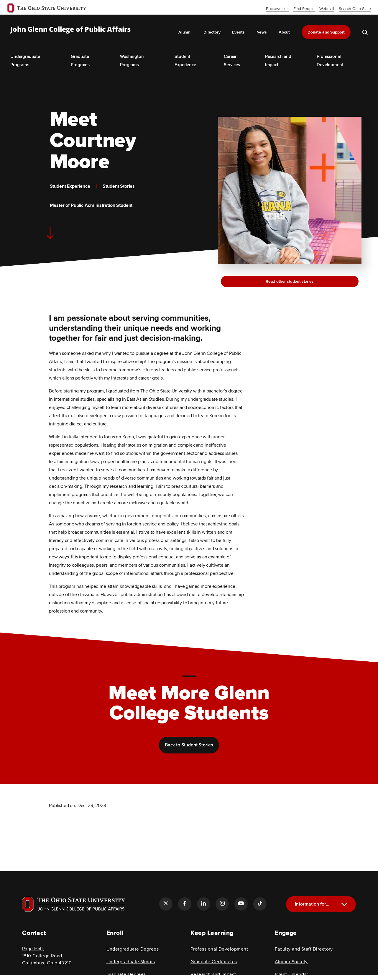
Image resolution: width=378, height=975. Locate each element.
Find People (304, 8)
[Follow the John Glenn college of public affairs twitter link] (165, 903)
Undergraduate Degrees (132, 949)
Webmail (326, 8)
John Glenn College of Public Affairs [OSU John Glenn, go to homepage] (70, 29)
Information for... (312, 904)
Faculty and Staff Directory (304, 949)
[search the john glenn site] (365, 32)
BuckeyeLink (277, 8)
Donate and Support (326, 32)
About (284, 32)
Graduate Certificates (213, 962)
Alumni (185, 32)
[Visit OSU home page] (73, 904)
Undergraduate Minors (130, 962)
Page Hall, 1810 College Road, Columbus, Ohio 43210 (47, 956)
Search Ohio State (355, 8)
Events (238, 32)
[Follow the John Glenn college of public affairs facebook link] (184, 903)
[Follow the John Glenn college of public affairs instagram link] (222, 903)
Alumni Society (291, 962)
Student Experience (70, 186)
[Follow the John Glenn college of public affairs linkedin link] (203, 903)
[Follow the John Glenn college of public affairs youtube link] (240, 903)
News (262, 32)
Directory (212, 32)
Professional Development (219, 949)
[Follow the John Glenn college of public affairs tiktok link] (259, 903)
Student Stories (119, 186)
